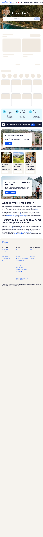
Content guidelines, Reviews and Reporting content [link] (22, 279)
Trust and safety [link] (4, 254)
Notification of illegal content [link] (21, 269)
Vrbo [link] (31, 249)
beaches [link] (36, 209)
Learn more (5, 171)
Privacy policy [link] (18, 265)
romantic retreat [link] (28, 227)
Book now (8, 143)
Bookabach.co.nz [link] (33, 256)
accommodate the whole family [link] (14, 227)
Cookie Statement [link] (19, 267)
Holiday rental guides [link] (6, 258)
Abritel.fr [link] (31, 251)
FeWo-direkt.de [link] (33, 254)
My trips (36, 2)
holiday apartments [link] (23, 215)
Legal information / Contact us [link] (21, 273)
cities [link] (12, 211)
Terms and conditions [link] (20, 260)
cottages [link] (8, 215)
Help (31, 2)
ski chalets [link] (15, 215)
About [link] (17, 249)
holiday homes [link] (21, 213)
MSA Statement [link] (19, 271)
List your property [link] (5, 249)
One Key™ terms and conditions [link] (22, 258)
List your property (24, 2)
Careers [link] (17, 251)
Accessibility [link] (18, 262)
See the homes (18, 171)
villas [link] (11, 215)
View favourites (30, 171)
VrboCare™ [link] (4, 251)
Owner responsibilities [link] (20, 276)
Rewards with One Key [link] (6, 262)
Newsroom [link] (18, 256)
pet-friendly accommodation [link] (27, 232)
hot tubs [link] (21, 233)
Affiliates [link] (17, 254)
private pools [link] (16, 233)
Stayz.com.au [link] (32, 258)
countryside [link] (5, 211)
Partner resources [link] (5, 256)
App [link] (2, 260)
